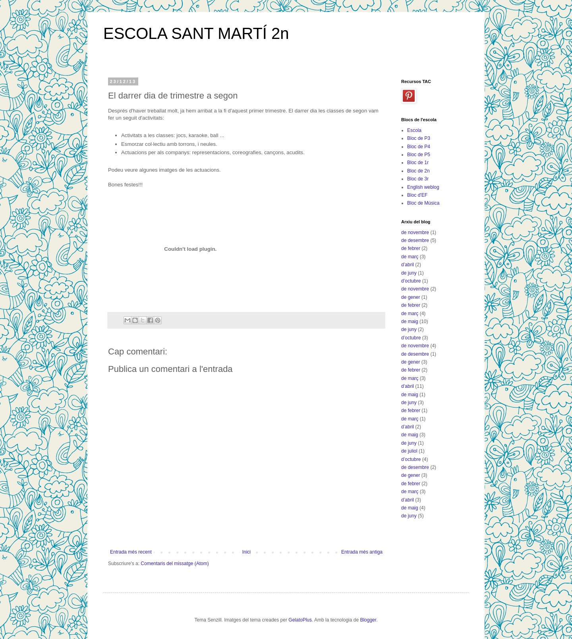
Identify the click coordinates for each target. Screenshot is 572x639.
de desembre (415, 240)
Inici (246, 552)
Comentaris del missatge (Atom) (175, 563)
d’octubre (411, 281)
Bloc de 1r (418, 162)
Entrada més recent (131, 552)
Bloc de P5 (418, 154)
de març (409, 256)
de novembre (415, 232)
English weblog (423, 187)
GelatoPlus (300, 620)
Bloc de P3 (418, 138)
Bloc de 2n (418, 171)
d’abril (407, 264)
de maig (409, 321)
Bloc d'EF (417, 195)
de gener (410, 297)
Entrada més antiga (362, 552)
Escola (414, 130)
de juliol (409, 451)
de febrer (410, 248)
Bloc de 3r (418, 179)
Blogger (368, 620)
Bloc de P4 (418, 146)
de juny (409, 273)
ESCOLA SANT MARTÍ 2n (196, 33)
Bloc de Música (423, 203)
